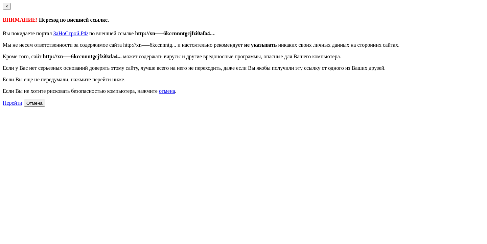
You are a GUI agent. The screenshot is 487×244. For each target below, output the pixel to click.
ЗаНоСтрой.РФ (70, 33)
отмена (167, 91)
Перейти (12, 103)
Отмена (34, 103)
